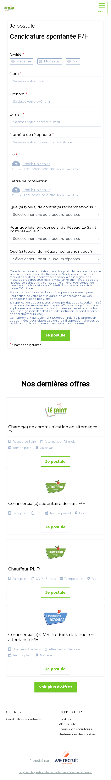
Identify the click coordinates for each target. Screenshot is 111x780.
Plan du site (67, 724)
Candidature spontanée (24, 719)
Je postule (55, 335)
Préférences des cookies (77, 734)
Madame (23, 61)
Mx (75, 61)
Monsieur (52, 61)
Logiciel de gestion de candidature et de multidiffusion (55, 772)
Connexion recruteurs (75, 729)
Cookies (65, 719)
